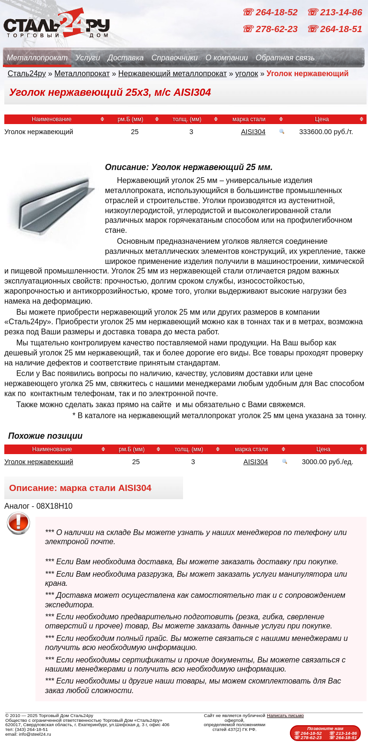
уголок (246, 73)
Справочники (174, 58)
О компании (227, 58)
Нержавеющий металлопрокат (172, 73)
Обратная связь (285, 58)
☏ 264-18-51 (334, 29)
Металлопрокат (37, 58)
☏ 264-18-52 (271, 12)
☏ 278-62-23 (271, 29)
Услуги (87, 58)
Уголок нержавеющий (38, 462)
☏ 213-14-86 (334, 12)
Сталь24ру (27, 73)
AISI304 (253, 132)
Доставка (126, 58)
